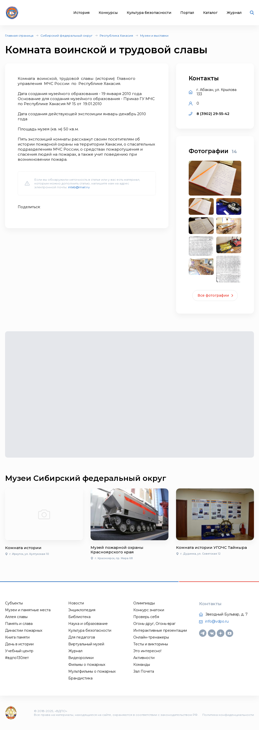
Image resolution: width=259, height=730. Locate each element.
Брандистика (80, 678)
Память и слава (19, 623)
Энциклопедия (81, 610)
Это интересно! (147, 651)
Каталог (210, 13)
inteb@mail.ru (79, 187)
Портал (187, 13)
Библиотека (79, 617)
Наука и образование (88, 623)
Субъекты (14, 603)
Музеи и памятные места (28, 610)
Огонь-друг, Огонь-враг (154, 623)
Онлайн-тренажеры (151, 637)
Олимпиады (144, 603)
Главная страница (19, 35)
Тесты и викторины (150, 644)
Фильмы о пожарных (86, 664)
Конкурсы (108, 13)
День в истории (19, 644)
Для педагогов (81, 637)
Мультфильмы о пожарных (92, 671)
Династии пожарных (23, 630)
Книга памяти (17, 637)
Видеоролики (81, 657)
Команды (141, 664)
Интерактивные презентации (160, 630)
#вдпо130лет (17, 657)
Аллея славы (16, 617)
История (81, 13)
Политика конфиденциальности (228, 715)
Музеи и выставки (154, 35)
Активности (144, 657)
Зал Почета (143, 671)
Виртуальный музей (86, 644)
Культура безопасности (149, 13)
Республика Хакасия (116, 35)
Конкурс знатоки (148, 610)
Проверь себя (146, 617)
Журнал (234, 13)
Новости (76, 603)
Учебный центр (19, 651)
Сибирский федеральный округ (66, 35)
